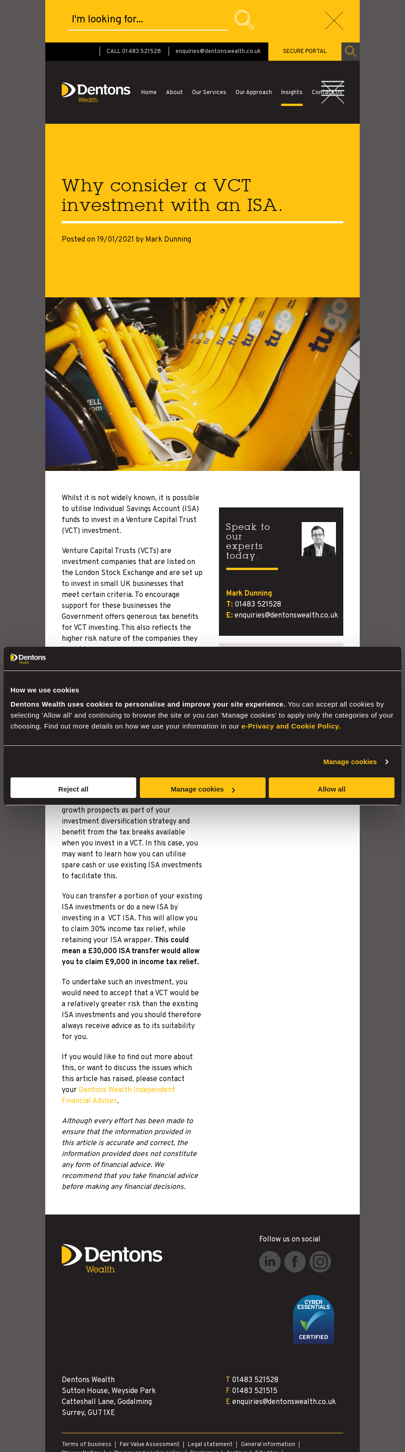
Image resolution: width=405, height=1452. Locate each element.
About (174, 50)
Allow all (332, 789)
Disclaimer (204, 1411)
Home (149, 50)
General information (268, 1402)
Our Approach (253, 50)
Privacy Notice (81, 1411)
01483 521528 (257, 562)
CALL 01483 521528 (134, 9)
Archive (236, 1411)
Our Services (209, 50)
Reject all (74, 789)
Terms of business (87, 1402)
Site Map (266, 1411)
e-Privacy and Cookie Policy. (291, 726)
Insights (292, 50)
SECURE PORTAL (305, 9)
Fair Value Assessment (150, 1402)
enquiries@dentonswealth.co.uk (218, 9)
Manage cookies (350, 762)
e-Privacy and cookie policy (145, 1411)
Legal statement (210, 1402)
